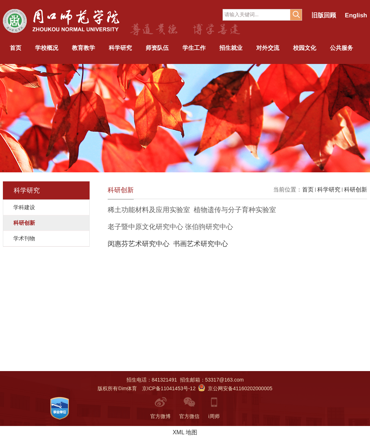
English (356, 15)
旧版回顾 (323, 15)
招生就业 (230, 48)
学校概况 (46, 48)
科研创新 (355, 189)
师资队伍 (157, 48)
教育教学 (83, 48)
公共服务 (341, 48)
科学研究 (120, 48)
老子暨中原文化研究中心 (145, 227)
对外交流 (267, 48)
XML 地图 (185, 432)
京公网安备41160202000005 (235, 388)
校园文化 (304, 48)
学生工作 (194, 48)
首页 (15, 48)
